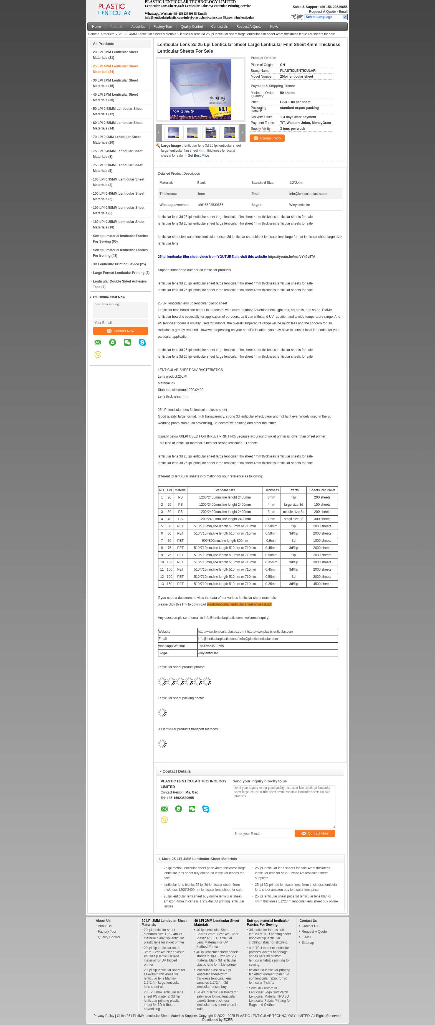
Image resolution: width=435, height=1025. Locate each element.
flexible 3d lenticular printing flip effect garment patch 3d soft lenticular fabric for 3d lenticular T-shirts (269, 976)
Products (116, 27)
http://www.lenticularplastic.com (221, 632)
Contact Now (120, 331)
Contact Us (219, 27)
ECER (228, 1020)
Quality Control (192, 27)
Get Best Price (198, 155)
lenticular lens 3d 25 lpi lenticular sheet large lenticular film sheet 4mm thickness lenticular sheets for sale (201, 150)
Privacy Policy (103, 1016)
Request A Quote (322, 12)
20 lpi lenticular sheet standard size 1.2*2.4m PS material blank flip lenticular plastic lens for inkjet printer (164, 936)
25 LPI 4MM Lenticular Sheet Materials (147, 34)
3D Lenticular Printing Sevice (116, 264)
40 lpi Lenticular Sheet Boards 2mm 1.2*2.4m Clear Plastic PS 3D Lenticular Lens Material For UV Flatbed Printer (217, 938)
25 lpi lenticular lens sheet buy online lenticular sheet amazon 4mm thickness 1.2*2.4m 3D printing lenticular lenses (204, 901)
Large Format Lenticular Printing (119, 273)
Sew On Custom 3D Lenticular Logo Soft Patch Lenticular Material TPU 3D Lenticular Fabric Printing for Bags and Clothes (270, 996)
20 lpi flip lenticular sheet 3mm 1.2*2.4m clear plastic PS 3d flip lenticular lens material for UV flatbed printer (164, 956)
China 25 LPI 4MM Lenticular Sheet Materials (150, 1016)
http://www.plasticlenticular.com (270, 632)
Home (96, 27)
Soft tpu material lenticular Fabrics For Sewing (268, 923)
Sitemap (308, 943)
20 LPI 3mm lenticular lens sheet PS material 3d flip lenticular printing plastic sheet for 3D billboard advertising (163, 1000)
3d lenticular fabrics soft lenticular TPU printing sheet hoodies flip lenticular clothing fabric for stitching (270, 936)
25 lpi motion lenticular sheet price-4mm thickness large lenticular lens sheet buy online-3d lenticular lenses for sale (205, 873)
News (274, 27)
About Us (138, 27)
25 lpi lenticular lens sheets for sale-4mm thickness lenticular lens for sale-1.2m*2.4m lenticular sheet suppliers (292, 873)
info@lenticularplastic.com (223, 618)
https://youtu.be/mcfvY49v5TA (291, 257)
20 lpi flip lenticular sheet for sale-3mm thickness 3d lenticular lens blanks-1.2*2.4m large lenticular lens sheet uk (164, 978)
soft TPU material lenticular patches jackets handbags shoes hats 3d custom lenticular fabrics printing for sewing (269, 956)
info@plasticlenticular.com (258, 639)
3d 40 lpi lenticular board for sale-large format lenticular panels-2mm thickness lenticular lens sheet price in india (216, 1000)
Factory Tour (163, 27)
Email (343, 12)
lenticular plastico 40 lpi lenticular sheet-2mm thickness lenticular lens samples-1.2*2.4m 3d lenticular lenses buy (214, 978)
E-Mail (306, 937)
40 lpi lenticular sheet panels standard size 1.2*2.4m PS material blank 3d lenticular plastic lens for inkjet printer (217, 958)
